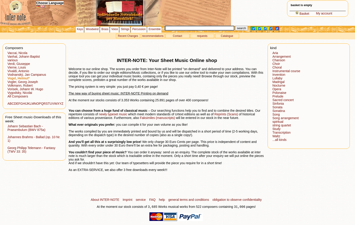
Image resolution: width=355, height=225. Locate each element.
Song (276, 114)
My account (324, 13)
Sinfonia (278, 103)
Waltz (276, 136)
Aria (275, 53)
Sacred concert (283, 100)
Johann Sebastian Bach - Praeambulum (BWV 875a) (26, 128)
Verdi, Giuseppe (18, 64)
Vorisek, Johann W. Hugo (25, 89)
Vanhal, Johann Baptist (23, 56)
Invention (278, 74)
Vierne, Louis (16, 67)
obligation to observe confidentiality (237, 199)
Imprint (127, 199)
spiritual (277, 121)
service (141, 199)
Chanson (278, 60)
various (12, 60)
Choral (277, 67)
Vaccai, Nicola (17, 53)
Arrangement (281, 56)
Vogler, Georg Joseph (22, 82)
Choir (276, 64)
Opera (276, 89)
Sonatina (278, 111)
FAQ (152, 199)
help (162, 199)
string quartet (281, 125)
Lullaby (277, 78)
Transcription (281, 132)
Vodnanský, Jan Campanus (26, 74)
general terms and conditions (188, 199)
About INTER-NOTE (105, 199)
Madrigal (278, 82)
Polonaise (279, 93)
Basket (302, 13)
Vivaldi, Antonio (18, 71)
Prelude (277, 96)
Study (276, 129)
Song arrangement (285, 118)
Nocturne (278, 85)
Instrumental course (286, 71)
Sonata (277, 107)
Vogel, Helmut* (18, 78)
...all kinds (279, 140)
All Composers (17, 96)
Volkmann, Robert (20, 85)
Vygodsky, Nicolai (19, 93)
